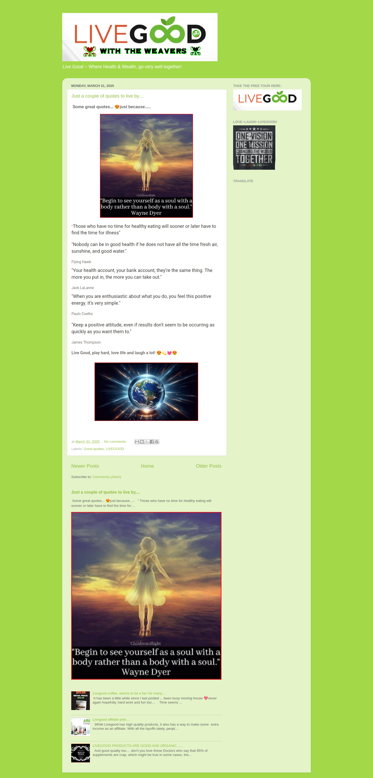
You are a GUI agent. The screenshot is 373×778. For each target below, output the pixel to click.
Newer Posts (85, 466)
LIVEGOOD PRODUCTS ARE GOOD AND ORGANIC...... (137, 746)
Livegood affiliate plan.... (111, 719)
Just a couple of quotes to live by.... (107, 96)
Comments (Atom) (107, 477)
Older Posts (208, 466)
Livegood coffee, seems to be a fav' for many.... (129, 693)
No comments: (116, 441)
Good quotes (94, 449)
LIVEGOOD (115, 449)
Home (147, 466)
